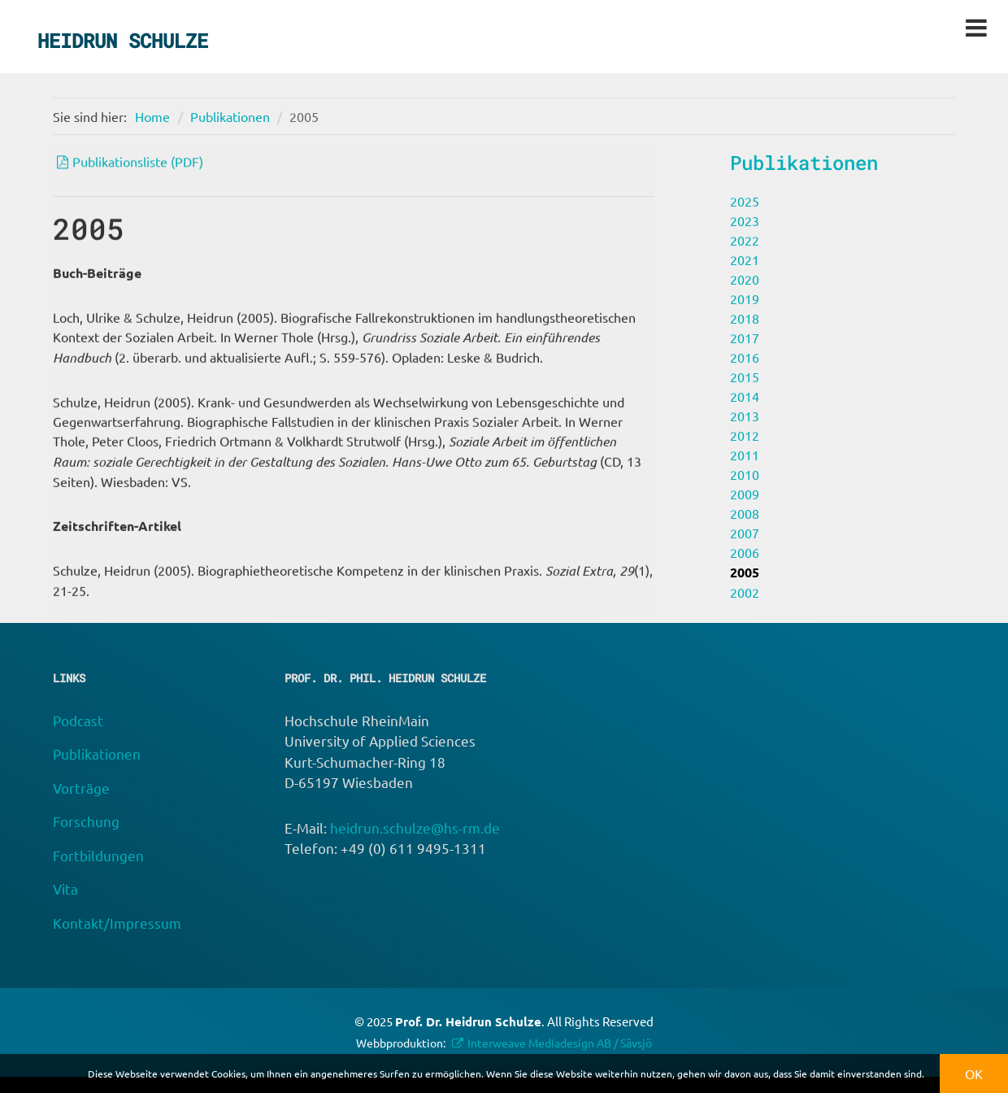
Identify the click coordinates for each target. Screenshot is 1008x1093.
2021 (744, 259)
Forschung (86, 821)
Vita (65, 888)
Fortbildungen (98, 855)
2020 (744, 279)
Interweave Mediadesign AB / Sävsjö (559, 1042)
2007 (744, 533)
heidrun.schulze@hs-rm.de (415, 827)
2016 (744, 357)
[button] (929, 1075)
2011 (744, 454)
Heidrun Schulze (122, 41)
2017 (744, 337)
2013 (744, 415)
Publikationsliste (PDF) (137, 163)
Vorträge (81, 787)
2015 (744, 376)
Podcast (78, 720)
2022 (744, 240)
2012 (744, 435)
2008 (744, 513)
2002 (744, 592)
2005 (304, 116)
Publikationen (230, 116)
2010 (744, 474)
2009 (744, 494)
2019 (744, 298)
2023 (744, 220)
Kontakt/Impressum (117, 922)
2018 (744, 318)
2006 (744, 552)
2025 (744, 201)
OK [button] (974, 1073)
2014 (744, 396)
